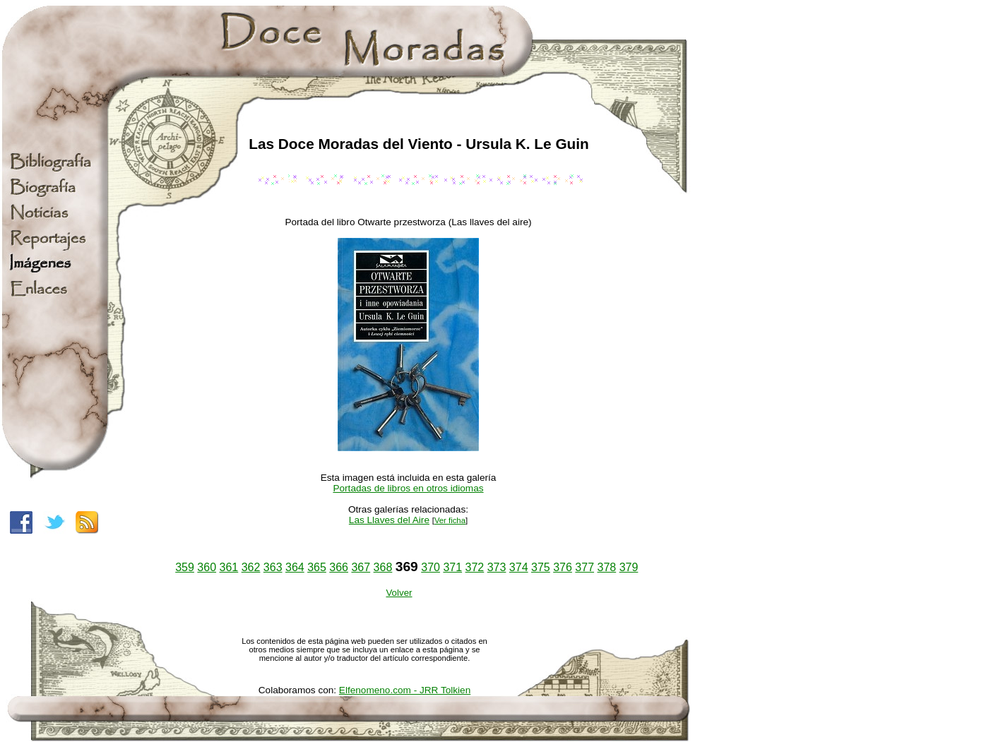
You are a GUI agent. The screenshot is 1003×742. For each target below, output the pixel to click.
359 (184, 567)
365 (316, 567)
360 (206, 567)
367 (360, 567)
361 (229, 567)
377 (584, 567)
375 (540, 567)
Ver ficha (449, 520)
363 (273, 567)
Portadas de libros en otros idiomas (408, 488)
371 (452, 567)
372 (475, 567)
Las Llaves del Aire (389, 520)
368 (383, 567)
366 (338, 567)
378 (606, 567)
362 (251, 567)
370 (430, 567)
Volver (399, 592)
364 (294, 567)
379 (629, 567)
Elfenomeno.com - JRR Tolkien (404, 690)
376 (562, 567)
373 (496, 567)
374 (518, 567)
